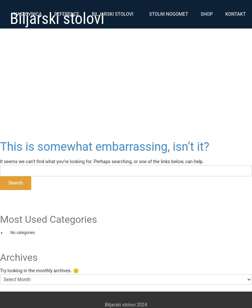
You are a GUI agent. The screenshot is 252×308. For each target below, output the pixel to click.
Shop (206, 14)
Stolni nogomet (168, 14)
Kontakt (235, 14)
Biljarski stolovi (113, 14)
